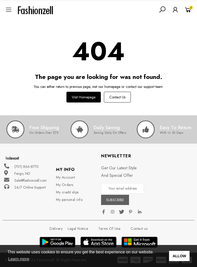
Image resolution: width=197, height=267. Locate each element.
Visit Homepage (83, 97)
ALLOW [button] (179, 256)
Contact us (117, 97)
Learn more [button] (18, 259)
